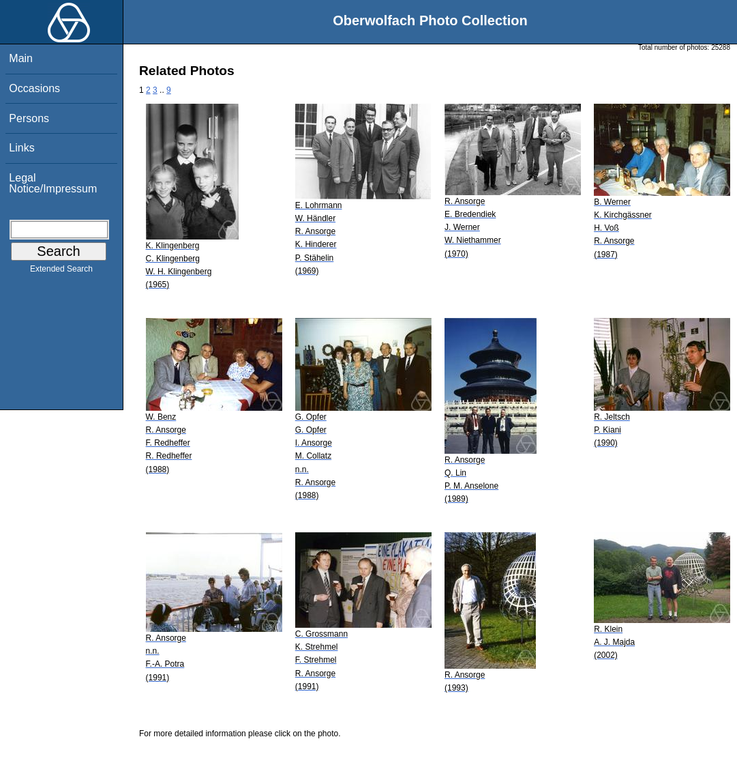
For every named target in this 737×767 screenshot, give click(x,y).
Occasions (34, 88)
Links (21, 148)
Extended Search (61, 271)
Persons (29, 118)
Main (21, 58)
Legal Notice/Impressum (53, 183)
